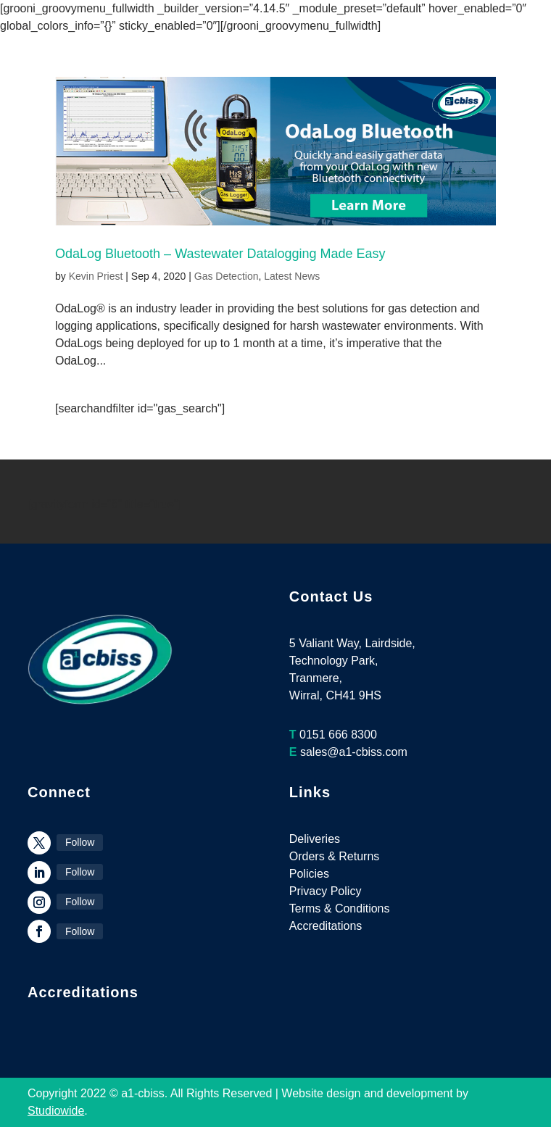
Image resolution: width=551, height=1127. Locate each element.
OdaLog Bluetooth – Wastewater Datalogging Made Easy (220, 253)
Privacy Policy (325, 891)
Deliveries (314, 839)
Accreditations (325, 926)
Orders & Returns (334, 856)
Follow (79, 842)
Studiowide (56, 1111)
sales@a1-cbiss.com (353, 752)
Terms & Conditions (339, 908)
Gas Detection (226, 276)
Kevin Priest (96, 276)
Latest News (292, 276)
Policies (309, 874)
